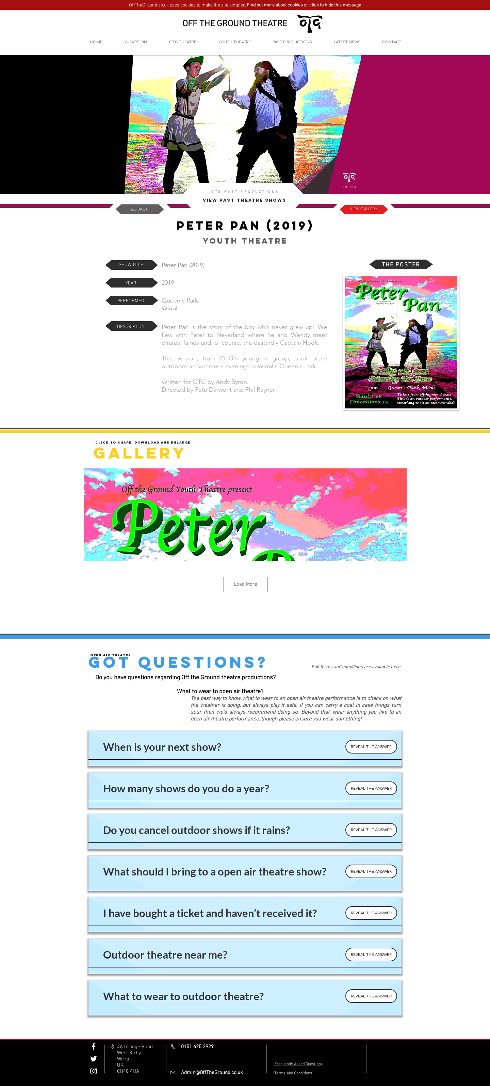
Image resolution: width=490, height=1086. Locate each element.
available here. (386, 667)
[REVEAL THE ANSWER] (371, 747)
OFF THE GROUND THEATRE (234, 24)
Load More (245, 584)
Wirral (124, 1059)
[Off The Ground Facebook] (93, 1046)
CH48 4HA (128, 1071)
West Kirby (129, 1053)
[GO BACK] (139, 209)
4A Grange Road (135, 1047)
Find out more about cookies (275, 5)
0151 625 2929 (197, 1047)
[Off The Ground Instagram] (93, 1071)
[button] (182, 42)
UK (120, 1065)
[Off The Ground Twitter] (93, 1058)
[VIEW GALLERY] (363, 209)
